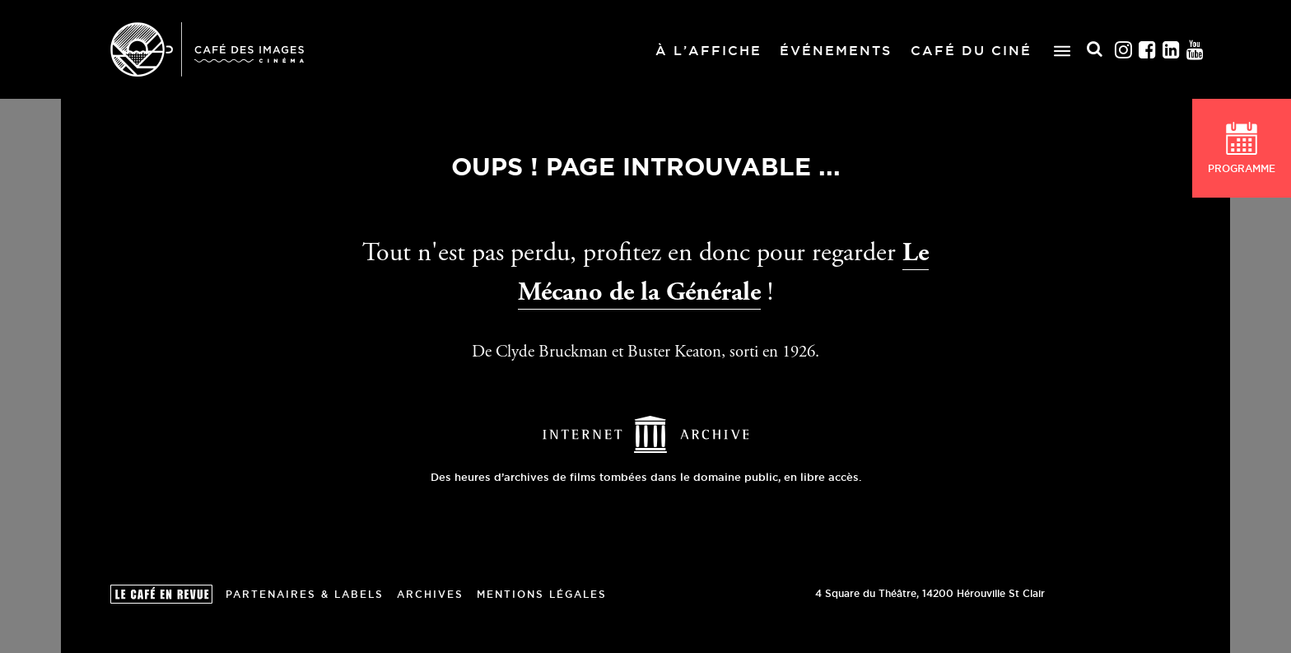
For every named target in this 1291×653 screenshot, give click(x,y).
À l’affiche (708, 50)
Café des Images (207, 49)
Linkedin (1172, 49)
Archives (430, 594)
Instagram (1124, 49)
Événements (836, 50)
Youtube (1195, 49)
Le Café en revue (161, 594)
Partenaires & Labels (305, 594)
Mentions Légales (542, 594)
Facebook (1148, 49)
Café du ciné (971, 50)
